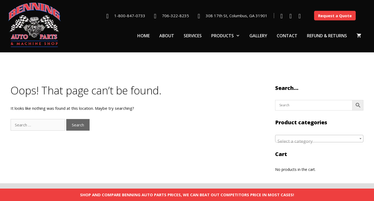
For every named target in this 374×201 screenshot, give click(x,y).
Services (193, 36)
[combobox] (319, 138)
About (166, 36)
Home (143, 36)
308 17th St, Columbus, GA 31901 (236, 15)
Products (228, 35)
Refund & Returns (327, 36)
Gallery (258, 36)
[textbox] (319, 141)
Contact (287, 36)
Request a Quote (335, 15)
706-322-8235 (175, 15)
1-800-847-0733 (129, 15)
